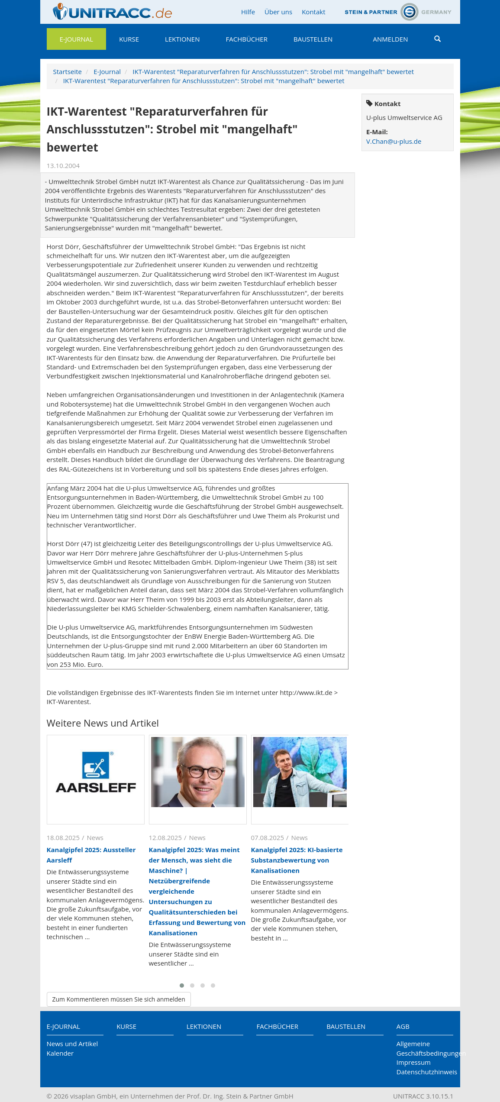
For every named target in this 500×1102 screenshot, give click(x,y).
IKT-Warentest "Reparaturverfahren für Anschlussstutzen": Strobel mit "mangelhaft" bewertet (273, 71)
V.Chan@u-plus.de (393, 141)
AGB (403, 1026)
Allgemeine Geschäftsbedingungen (425, 1048)
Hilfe (248, 11)
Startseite (67, 71)
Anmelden (390, 39)
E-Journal (77, 39)
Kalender (60, 1053)
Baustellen (313, 39)
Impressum (414, 1062)
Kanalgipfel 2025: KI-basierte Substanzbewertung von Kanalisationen (297, 860)
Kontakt (313, 11)
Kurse (129, 39)
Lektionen (182, 39)
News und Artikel (72, 1043)
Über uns (278, 11)
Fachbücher (247, 39)
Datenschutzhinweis (425, 1071)
